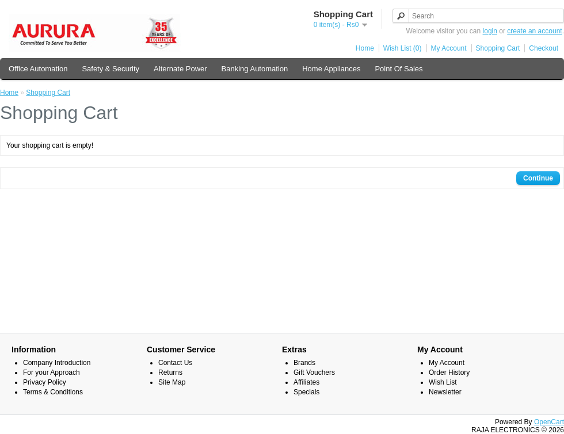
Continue (538, 178)
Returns (170, 372)
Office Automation (38, 68)
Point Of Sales (398, 68)
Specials (306, 392)
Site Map (171, 382)
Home (365, 48)
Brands (304, 363)
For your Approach (51, 372)
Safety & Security (110, 68)
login (490, 31)
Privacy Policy (44, 382)
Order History (449, 372)
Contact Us (175, 363)
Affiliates (306, 382)
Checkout (543, 48)
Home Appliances (331, 68)
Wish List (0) (402, 48)
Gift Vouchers (314, 372)
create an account (534, 31)
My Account (449, 48)
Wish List (443, 382)
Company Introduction (56, 363)
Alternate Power (180, 68)
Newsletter (445, 392)
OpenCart (549, 422)
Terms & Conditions (53, 392)
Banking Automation (255, 68)
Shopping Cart (498, 48)
